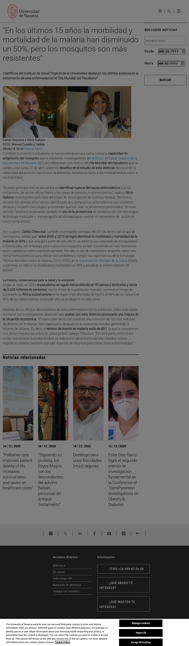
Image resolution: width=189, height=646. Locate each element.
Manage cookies (141, 623)
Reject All (141, 632)
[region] (94, 632)
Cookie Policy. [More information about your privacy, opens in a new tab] (62, 642)
